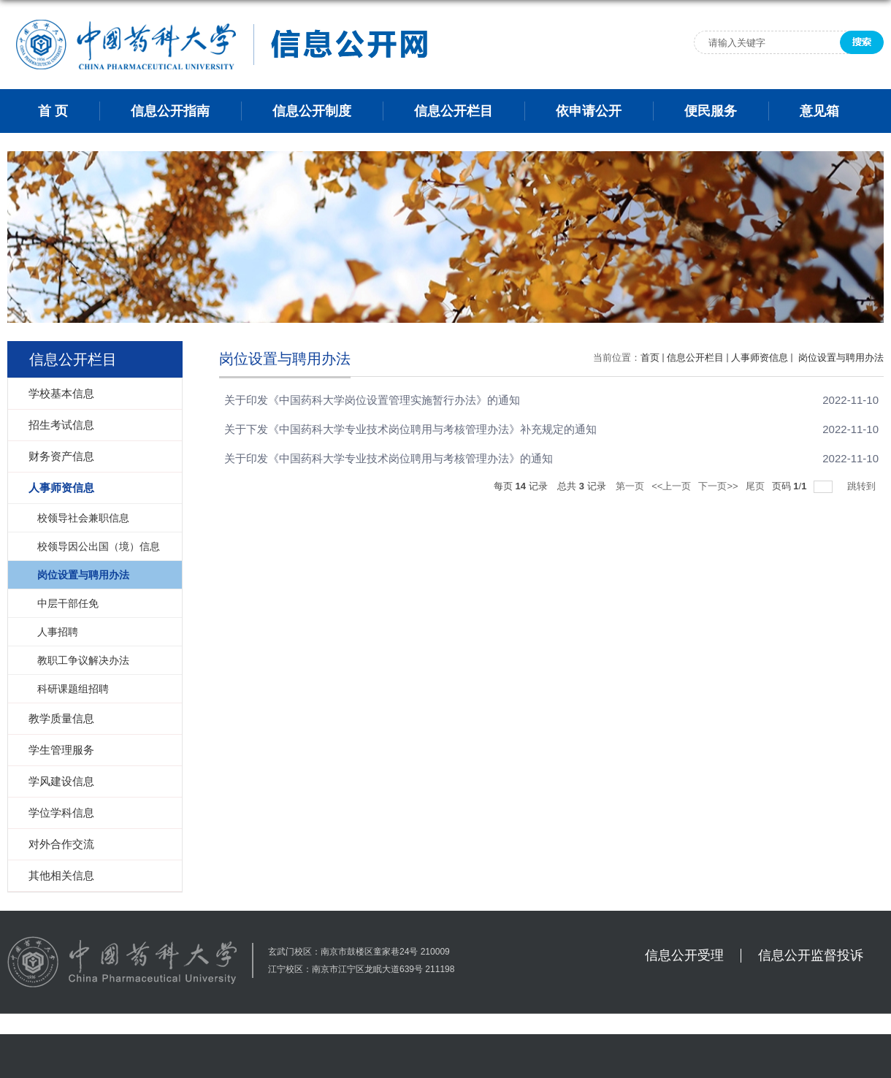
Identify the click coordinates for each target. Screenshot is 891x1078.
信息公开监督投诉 (810, 955)
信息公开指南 (170, 111)
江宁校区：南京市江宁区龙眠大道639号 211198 (361, 969)
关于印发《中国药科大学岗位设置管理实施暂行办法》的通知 (372, 400)
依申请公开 (589, 111)
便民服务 (710, 111)
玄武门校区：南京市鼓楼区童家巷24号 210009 (359, 952)
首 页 (53, 111)
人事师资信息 (759, 357)
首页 (649, 357)
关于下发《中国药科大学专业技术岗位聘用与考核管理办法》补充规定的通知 (410, 429)
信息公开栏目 (453, 111)
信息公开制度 (311, 111)
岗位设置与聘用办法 (839, 357)
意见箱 (819, 111)
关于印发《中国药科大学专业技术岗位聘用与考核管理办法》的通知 (388, 458)
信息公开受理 (684, 955)
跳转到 (863, 486)
